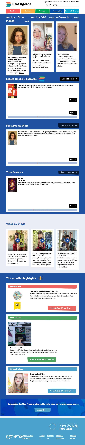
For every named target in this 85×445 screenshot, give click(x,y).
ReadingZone (21, 4)
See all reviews (69, 172)
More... (21, 73)
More (73, 113)
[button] (37, 117)
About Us (66, 2)
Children (28, 11)
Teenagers (42, 11)
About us (42, 437)
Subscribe (43, 410)
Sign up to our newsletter (53, 2)
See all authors (69, 125)
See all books (69, 79)
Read (73, 100)
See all (26, 21)
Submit (47, 5)
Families (13, 11)
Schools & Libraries (72, 11)
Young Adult (57, 11)
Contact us (50, 437)
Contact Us (75, 2)
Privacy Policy (73, 437)
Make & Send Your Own (62, 308)
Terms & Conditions (60, 437)
